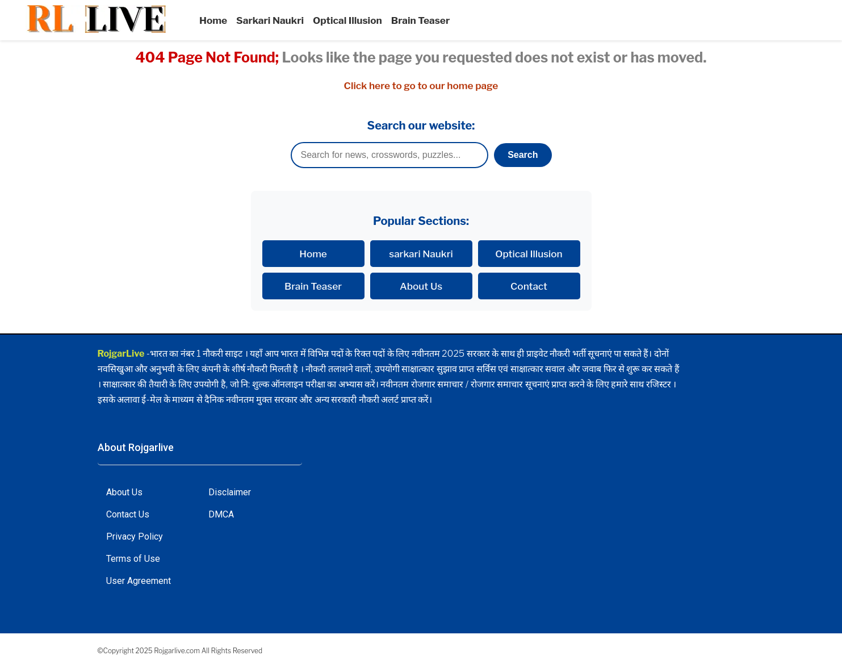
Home (213, 20)
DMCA (221, 514)
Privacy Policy (134, 536)
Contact (528, 286)
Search (523, 155)
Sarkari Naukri (270, 20)
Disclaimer (229, 492)
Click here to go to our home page (421, 86)
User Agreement (138, 581)
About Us (421, 286)
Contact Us (127, 514)
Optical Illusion (347, 20)
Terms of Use (133, 558)
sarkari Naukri (421, 254)
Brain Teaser (420, 20)
